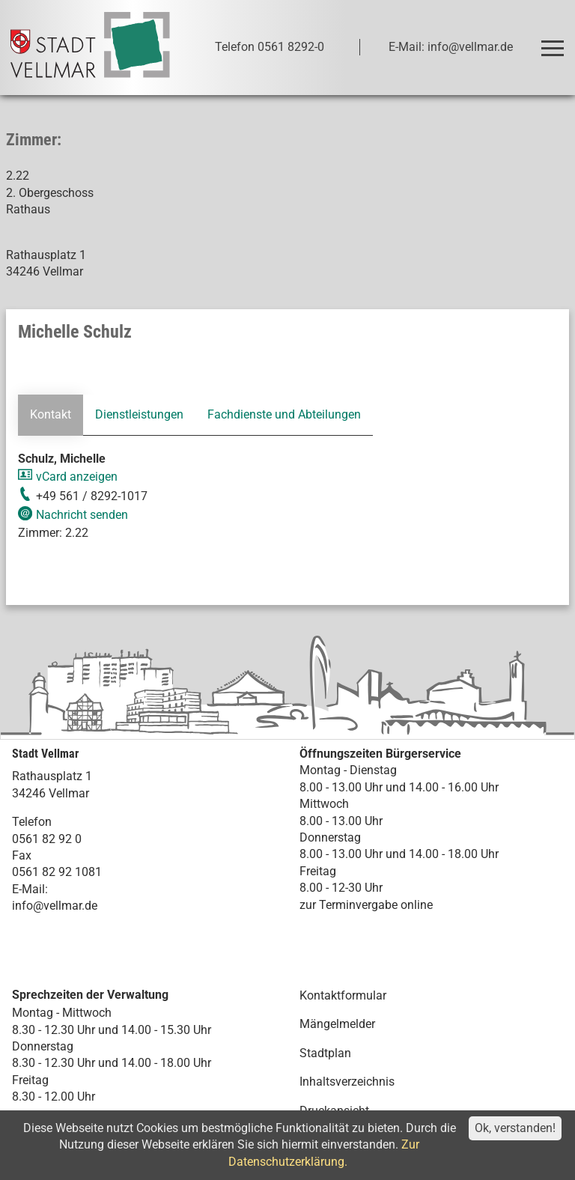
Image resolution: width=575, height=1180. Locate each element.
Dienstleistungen (139, 414)
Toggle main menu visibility (555, 41)
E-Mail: (30, 889)
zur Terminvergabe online (366, 904)
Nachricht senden (82, 515)
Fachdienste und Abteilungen (283, 414)
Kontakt (50, 414)
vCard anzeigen (77, 476)
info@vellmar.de (54, 905)
